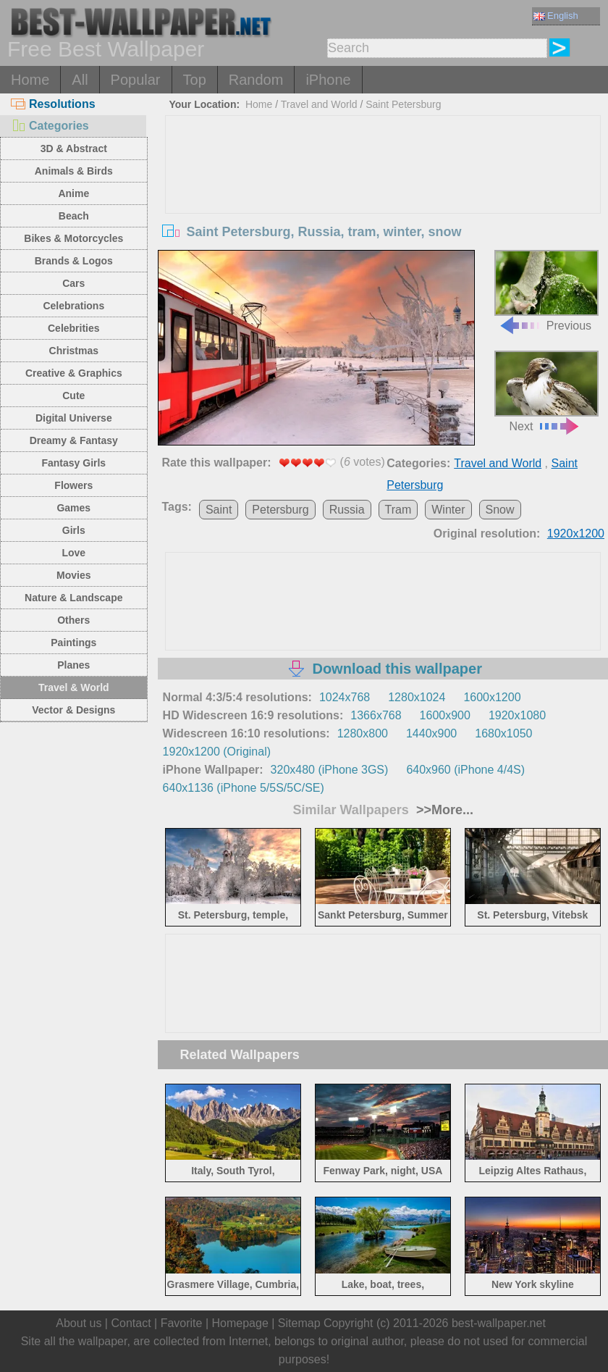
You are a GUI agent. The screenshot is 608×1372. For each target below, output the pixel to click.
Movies (73, 575)
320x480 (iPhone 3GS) (330, 770)
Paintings (73, 642)
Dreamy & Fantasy (74, 440)
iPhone (327, 80)
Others (73, 620)
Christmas (73, 350)
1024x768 (344, 697)
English (555, 15)
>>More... (443, 810)
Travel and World (319, 104)
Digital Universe (73, 418)
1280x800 (362, 733)
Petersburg (280, 509)
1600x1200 (491, 697)
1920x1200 (575, 533)
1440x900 (431, 733)
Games (73, 508)
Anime (73, 193)
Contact (131, 1323)
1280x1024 (416, 697)
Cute (73, 395)
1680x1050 (503, 733)
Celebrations (73, 305)
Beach (74, 216)
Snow (500, 509)
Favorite (182, 1323)
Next (546, 391)
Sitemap (299, 1323)
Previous (546, 290)
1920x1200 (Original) (217, 751)
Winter (448, 509)
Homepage (240, 1323)
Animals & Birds (74, 171)
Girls (73, 530)
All (80, 80)
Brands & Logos (74, 261)
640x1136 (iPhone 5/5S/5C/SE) (243, 788)
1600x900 (445, 715)
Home (30, 80)
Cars (73, 283)
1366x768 (375, 715)
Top (194, 80)
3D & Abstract (74, 148)
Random (256, 80)
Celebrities (74, 328)
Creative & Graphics (73, 373)
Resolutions (53, 104)
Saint (219, 509)
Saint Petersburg (403, 104)
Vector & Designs (73, 710)
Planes (73, 665)
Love (73, 553)
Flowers (73, 485)
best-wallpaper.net (499, 1323)
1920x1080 (517, 715)
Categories (50, 126)
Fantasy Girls (73, 463)
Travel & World (73, 687)
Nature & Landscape (73, 597)
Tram (398, 509)
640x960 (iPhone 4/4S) (465, 770)
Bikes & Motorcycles (73, 238)
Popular (136, 80)
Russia (347, 509)
